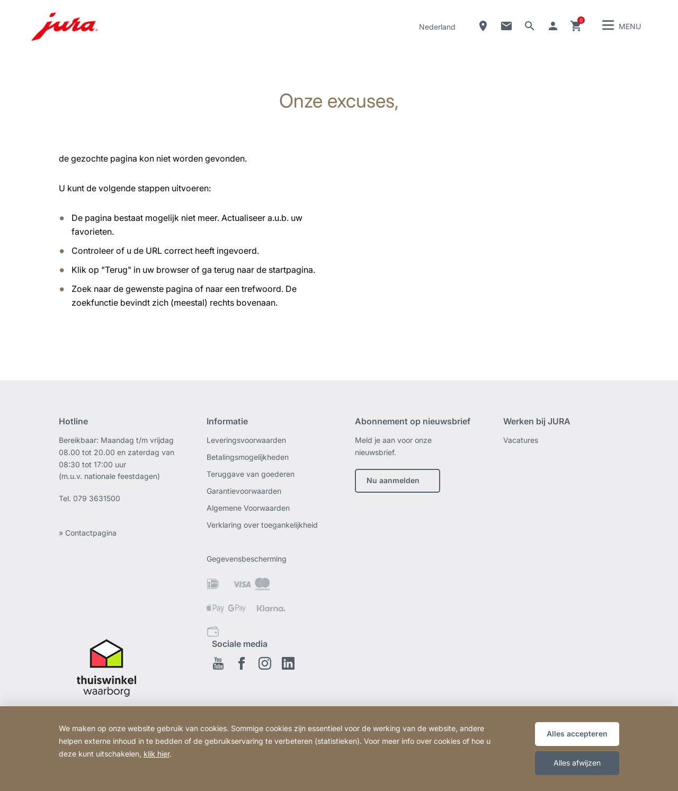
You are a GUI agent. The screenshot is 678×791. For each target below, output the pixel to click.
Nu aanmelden (393, 480)
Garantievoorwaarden (244, 490)
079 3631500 (96, 498)
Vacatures (520, 440)
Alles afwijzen (577, 762)
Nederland (437, 26)
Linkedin (288, 663)
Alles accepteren (577, 733)
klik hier (157, 753)
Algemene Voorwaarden (248, 507)
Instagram (264, 663)
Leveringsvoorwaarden (246, 440)
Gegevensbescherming (247, 558)
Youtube (218, 663)
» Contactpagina (88, 532)
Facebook (241, 663)
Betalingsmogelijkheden (248, 456)
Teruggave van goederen (251, 473)
